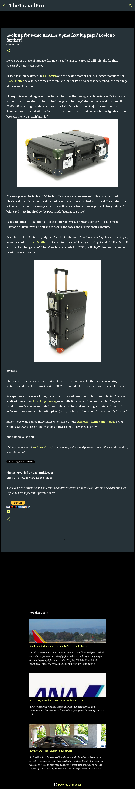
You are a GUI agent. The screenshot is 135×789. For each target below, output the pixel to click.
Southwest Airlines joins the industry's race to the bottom (59, 646)
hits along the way (44, 401)
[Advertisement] (67, 579)
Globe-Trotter (15, 81)
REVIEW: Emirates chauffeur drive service (50, 751)
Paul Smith (50, 75)
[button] (8, 51)
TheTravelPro (26, 6)
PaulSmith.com (41, 242)
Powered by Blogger (67, 784)
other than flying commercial (96, 421)
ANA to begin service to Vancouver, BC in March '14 (56, 700)
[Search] (48, 6)
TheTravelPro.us (42, 447)
